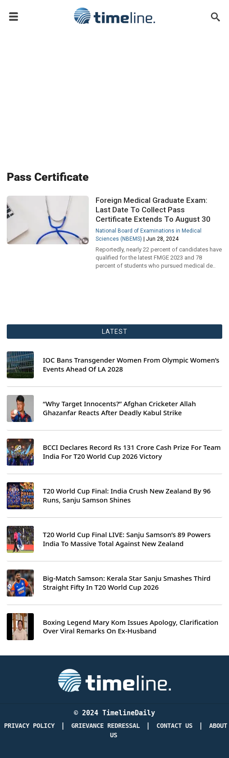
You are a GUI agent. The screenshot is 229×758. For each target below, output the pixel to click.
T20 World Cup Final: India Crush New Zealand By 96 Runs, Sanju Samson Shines (127, 495)
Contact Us (174, 726)
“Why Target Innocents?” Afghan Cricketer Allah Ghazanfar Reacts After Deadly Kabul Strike (119, 408)
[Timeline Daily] (114, 680)
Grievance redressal (105, 726)
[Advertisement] (114, 95)
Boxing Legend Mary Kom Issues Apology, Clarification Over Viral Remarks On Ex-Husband (130, 627)
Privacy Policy (29, 726)
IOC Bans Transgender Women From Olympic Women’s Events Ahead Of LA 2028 (131, 364)
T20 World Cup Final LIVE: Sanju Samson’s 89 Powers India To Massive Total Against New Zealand (127, 539)
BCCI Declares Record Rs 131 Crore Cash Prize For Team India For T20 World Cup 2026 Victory (132, 452)
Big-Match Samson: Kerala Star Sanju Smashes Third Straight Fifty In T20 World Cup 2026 (127, 583)
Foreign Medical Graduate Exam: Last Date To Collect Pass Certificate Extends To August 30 (153, 210)
